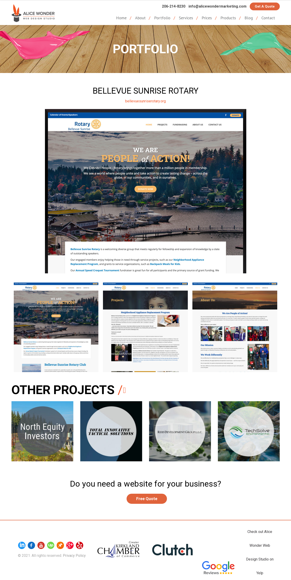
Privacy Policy (74, 555)
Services (186, 17)
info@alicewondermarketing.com (217, 6)
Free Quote (146, 498)
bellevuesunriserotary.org (145, 101)
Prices (207, 17)
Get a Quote (265, 6)
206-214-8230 (173, 6)
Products (228, 17)
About (140, 17)
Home (121, 17)
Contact (268, 17)
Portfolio (162, 17)
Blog (248, 17)
